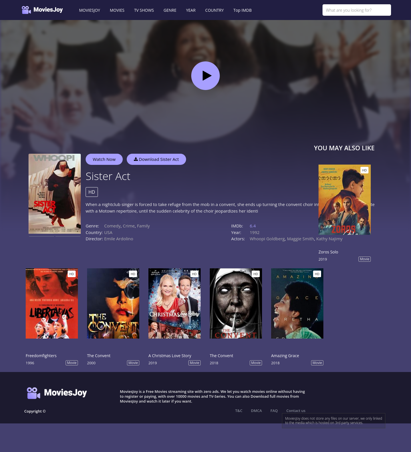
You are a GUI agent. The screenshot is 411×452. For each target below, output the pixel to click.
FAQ (274, 410)
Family (143, 226)
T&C (238, 410)
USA (108, 232)
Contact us (295, 410)
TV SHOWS (144, 10)
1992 (254, 232)
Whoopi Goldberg (267, 238)
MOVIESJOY (89, 10)
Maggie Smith (300, 238)
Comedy (112, 226)
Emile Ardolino (118, 238)
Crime (129, 226)
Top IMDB (242, 10)
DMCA (256, 410)
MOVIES (117, 10)
